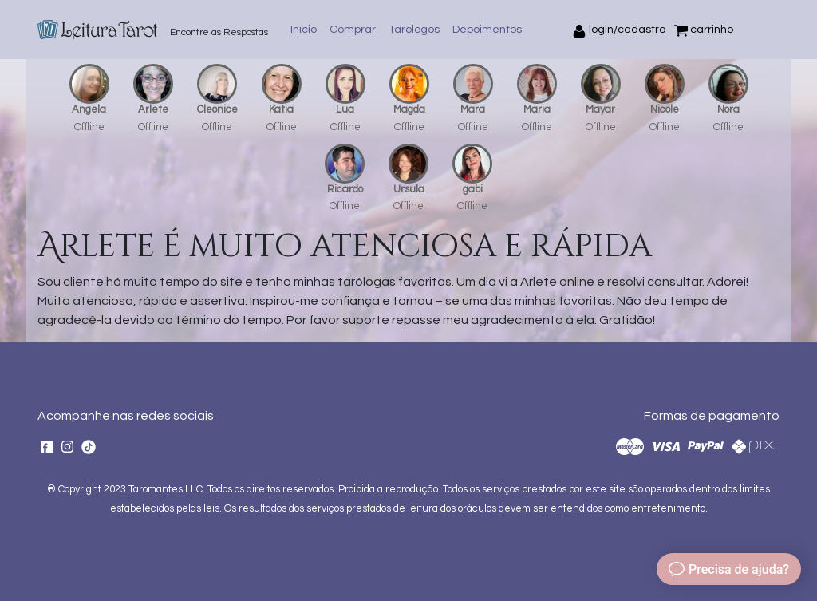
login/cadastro (627, 29)
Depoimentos (487, 29)
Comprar (353, 29)
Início (303, 29)
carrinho (711, 29)
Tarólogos (414, 29)
